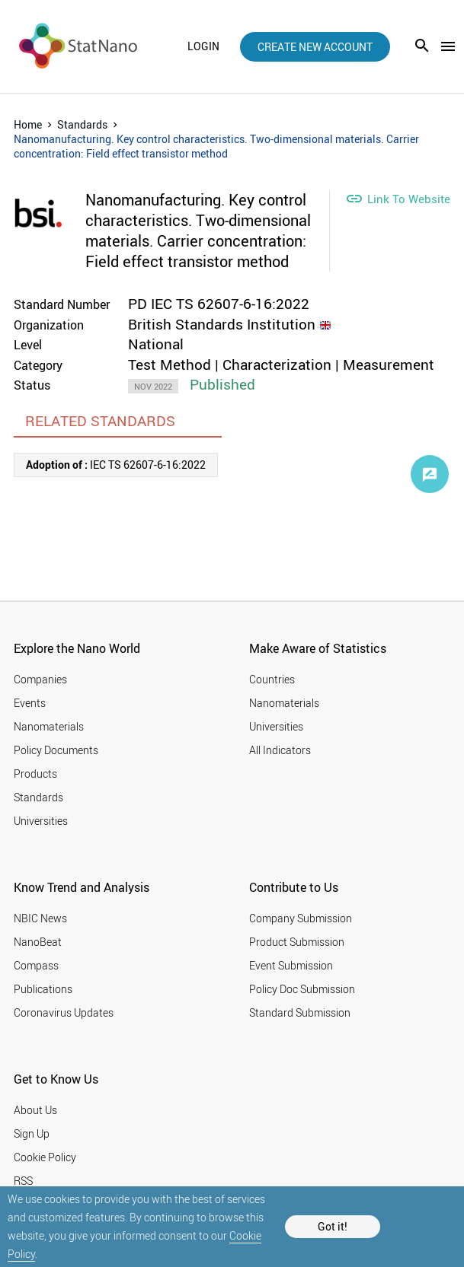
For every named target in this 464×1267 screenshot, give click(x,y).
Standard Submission (299, 1012)
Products (35, 773)
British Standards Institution (221, 324)
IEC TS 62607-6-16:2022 (116, 464)
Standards (82, 124)
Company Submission (300, 918)
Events (30, 703)
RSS (23, 1180)
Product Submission (296, 941)
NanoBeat (38, 941)
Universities (41, 820)
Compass (36, 965)
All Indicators (280, 750)
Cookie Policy (45, 1157)
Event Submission (291, 965)
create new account (315, 47)
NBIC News (40, 918)
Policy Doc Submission (302, 989)
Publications (43, 989)
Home (28, 124)
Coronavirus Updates (64, 1012)
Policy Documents (56, 750)
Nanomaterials (49, 726)
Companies (40, 679)
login (203, 46)
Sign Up (32, 1133)
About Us (35, 1110)
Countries (272, 679)
